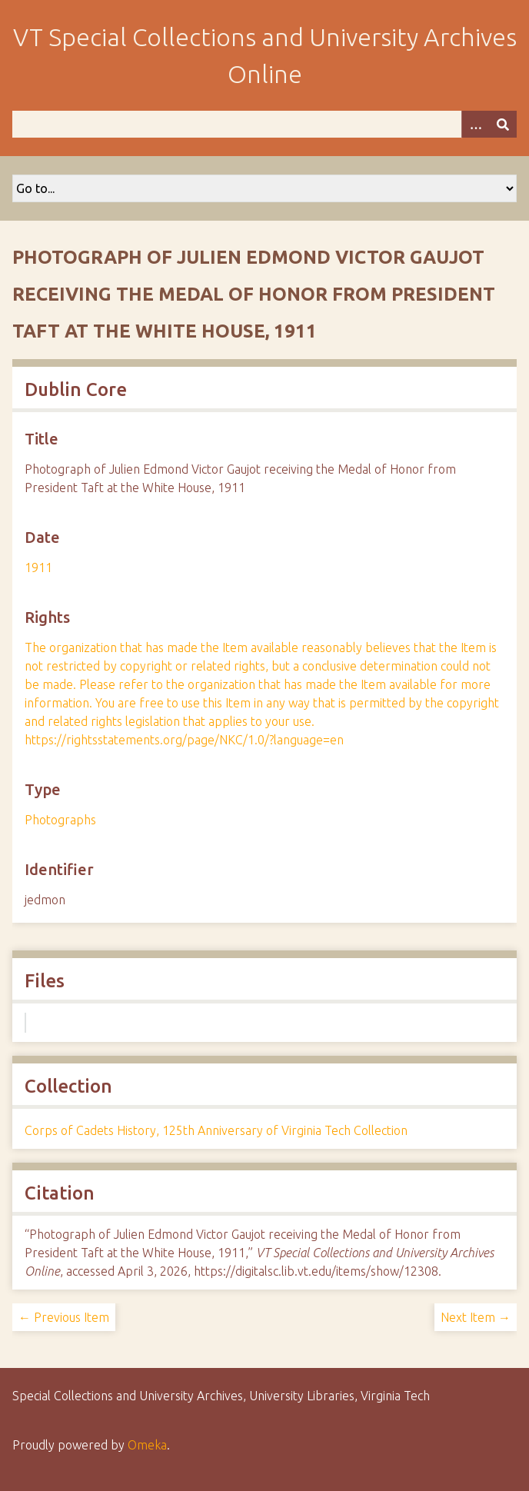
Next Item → (476, 1317)
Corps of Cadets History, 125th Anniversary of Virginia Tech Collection (216, 1130)
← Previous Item (63, 1317)
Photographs (60, 820)
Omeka (147, 1445)
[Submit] (503, 124)
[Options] (475, 124)
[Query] (264, 124)
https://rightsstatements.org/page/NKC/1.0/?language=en (184, 740)
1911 (38, 567)
